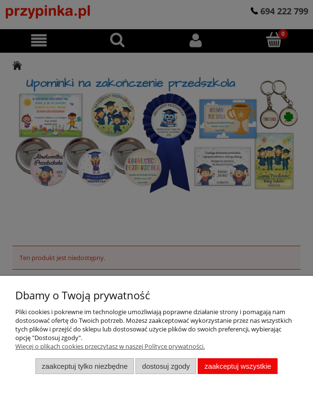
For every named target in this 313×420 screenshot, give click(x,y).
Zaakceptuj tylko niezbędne (84, 366)
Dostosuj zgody (166, 366)
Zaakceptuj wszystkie (237, 366)
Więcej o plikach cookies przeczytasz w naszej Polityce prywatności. (110, 346)
